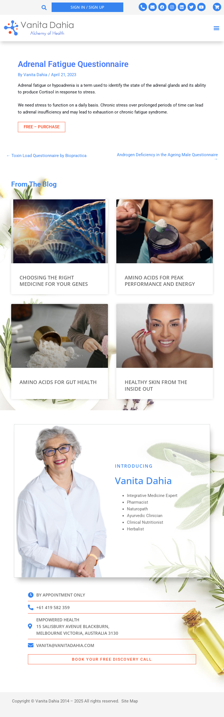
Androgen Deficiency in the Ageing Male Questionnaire (167, 157)
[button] (44, 7)
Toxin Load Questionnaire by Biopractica (46, 156)
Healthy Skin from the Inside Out (156, 385)
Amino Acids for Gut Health (58, 382)
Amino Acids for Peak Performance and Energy (160, 280)
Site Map (129, 701)
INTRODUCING (134, 466)
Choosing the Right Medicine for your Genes (54, 280)
